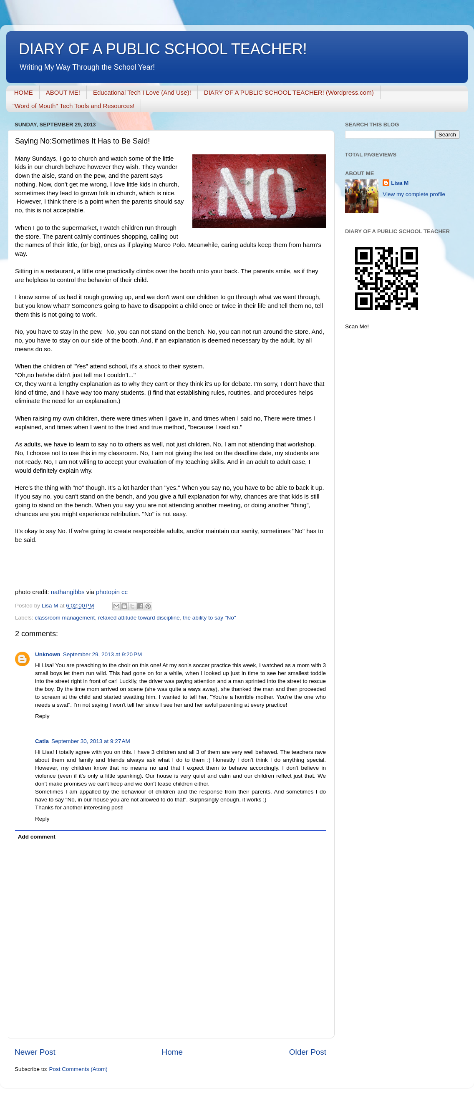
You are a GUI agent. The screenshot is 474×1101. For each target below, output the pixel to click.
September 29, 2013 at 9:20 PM (102, 654)
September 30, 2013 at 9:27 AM (90, 741)
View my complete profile (414, 194)
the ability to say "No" (209, 618)
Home (172, 1052)
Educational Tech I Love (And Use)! (142, 92)
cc (124, 592)
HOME (23, 92)
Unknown (48, 654)
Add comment (36, 837)
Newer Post (35, 1052)
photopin (108, 592)
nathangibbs (68, 592)
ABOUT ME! (63, 92)
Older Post (307, 1052)
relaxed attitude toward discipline (139, 618)
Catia (42, 741)
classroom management (65, 618)
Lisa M (399, 183)
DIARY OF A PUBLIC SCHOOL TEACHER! (163, 49)
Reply (42, 716)
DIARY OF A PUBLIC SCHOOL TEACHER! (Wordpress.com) (289, 92)
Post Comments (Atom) (78, 1069)
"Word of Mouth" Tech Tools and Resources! (73, 105)
